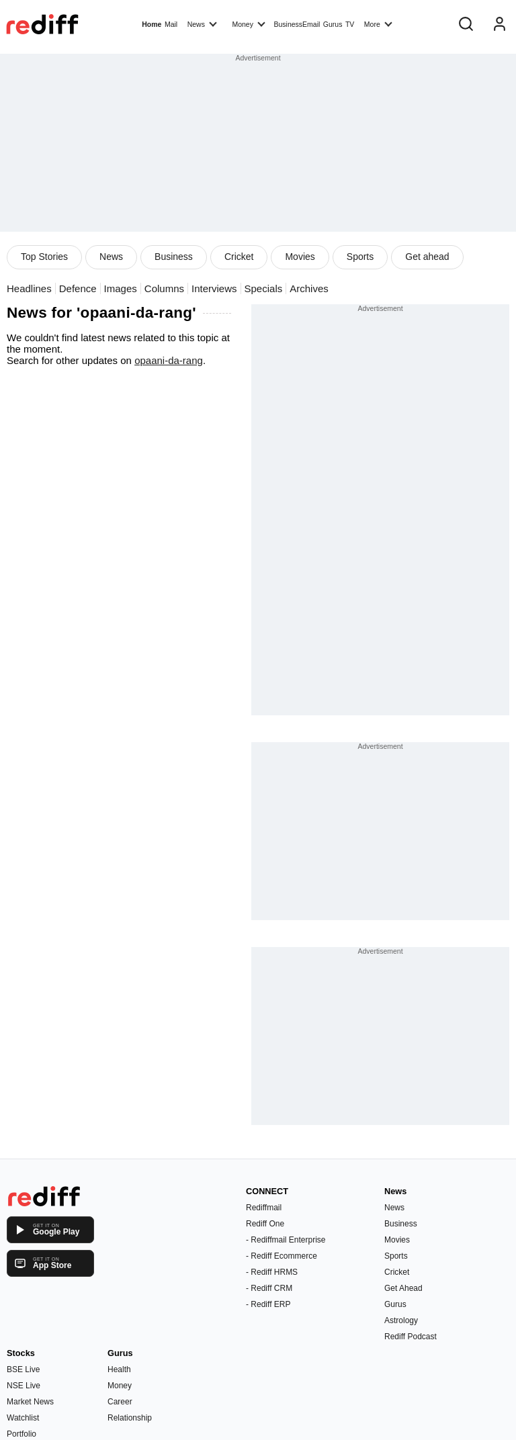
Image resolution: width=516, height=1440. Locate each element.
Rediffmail (264, 1207)
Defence (78, 288)
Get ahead (427, 256)
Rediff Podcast (410, 1336)
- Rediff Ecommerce (281, 1256)
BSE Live (23, 1369)
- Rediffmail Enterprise (286, 1240)
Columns (164, 288)
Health (119, 1369)
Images (120, 288)
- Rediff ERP (268, 1304)
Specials (264, 288)
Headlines (29, 288)
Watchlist (23, 1418)
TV (349, 24)
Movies (299, 256)
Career (120, 1401)
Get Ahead (403, 1288)
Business (174, 256)
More (378, 23)
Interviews (214, 288)
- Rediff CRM (269, 1288)
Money (248, 23)
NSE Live (23, 1385)
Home (151, 24)
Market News (30, 1401)
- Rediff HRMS (272, 1272)
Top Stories (44, 256)
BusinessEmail (296, 24)
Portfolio (21, 1434)
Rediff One (265, 1223)
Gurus (333, 24)
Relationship (130, 1418)
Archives (309, 288)
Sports (360, 256)
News (202, 23)
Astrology (401, 1320)
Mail (171, 24)
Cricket (239, 256)
